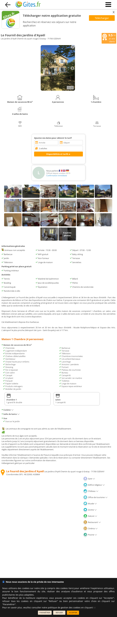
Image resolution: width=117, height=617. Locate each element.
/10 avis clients (108, 38)
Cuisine (8, 409)
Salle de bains (11, 414)
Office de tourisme (95, 497)
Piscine (90, 534)
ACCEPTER (73, 612)
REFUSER (59, 612)
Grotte (90, 509)
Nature (90, 516)
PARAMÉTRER (44, 612)
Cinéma (90, 528)
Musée (90, 503)
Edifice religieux (94, 484)
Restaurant (92, 522)
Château (90, 491)
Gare (89, 478)
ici (94, 607)
